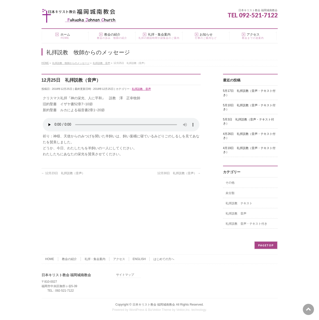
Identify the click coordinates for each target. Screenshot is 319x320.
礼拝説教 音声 (141, 88)
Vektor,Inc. (183, 310)
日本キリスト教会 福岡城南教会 (154, 304)
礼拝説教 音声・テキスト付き (246, 223)
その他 (230, 182)
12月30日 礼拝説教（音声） (178, 173)
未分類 (230, 193)
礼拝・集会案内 (95, 259)
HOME (49, 259)
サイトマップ (125, 274)
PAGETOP (266, 245)
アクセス (119, 259)
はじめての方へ (163, 259)
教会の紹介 (69, 259)
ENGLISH (139, 259)
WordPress (136, 310)
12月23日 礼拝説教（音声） (63, 173)
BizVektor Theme (159, 310)
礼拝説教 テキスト (239, 203)
